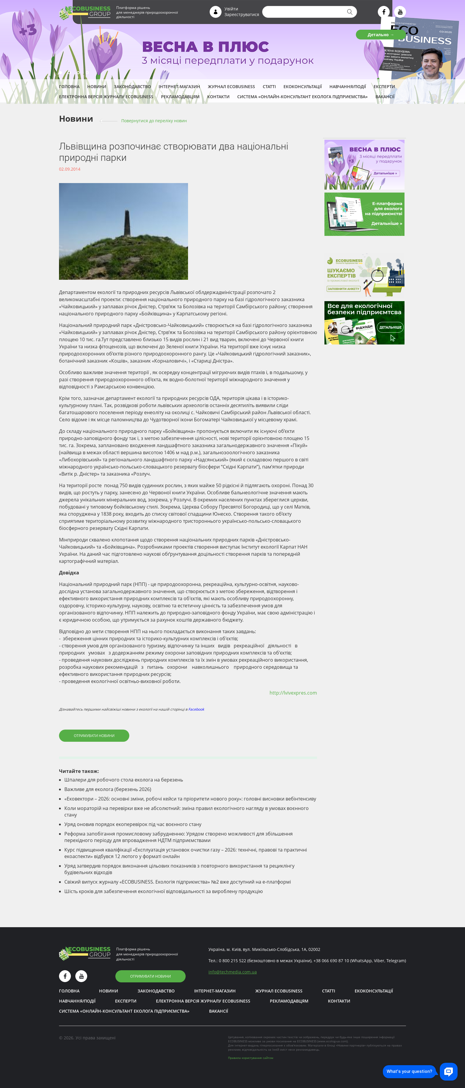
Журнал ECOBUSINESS (231, 86)
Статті (269, 86)
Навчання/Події (347, 86)
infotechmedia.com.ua (232, 972)
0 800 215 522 (232, 960)
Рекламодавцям (180, 96)
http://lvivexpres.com (293, 693)
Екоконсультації (303, 86)
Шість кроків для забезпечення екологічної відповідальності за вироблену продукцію (163, 891)
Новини (96, 86)
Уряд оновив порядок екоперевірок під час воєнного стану (132, 824)
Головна (69, 86)
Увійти (231, 9)
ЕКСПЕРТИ (384, 86)
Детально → (381, 34)
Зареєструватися (241, 14)
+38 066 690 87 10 (331, 960)
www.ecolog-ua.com (332, 1041)
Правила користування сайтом (250, 1058)
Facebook (196, 709)
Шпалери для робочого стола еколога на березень (123, 779)
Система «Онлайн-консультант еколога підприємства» (302, 96)
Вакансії (384, 96)
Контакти (218, 96)
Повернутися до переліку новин (154, 120)
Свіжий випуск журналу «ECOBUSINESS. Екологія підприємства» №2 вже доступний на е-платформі (177, 882)
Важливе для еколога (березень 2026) (107, 789)
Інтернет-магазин (179, 86)
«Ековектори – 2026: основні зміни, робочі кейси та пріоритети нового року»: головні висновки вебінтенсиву (190, 798)
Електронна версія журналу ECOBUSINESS (106, 96)
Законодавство (132, 86)
